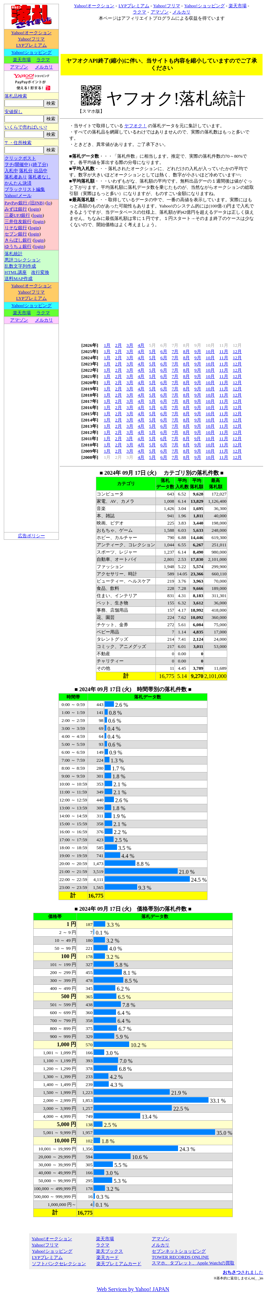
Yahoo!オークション (31, 32)
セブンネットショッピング (178, 1251)
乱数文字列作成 (20, 266)
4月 (141, 345)
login (34, 209)
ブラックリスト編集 (25, 189)
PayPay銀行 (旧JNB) (24, 202)
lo (49, 202)
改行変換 (40, 272)
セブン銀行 (16, 234)
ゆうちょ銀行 (18, 246)
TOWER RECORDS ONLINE (180, 1257)
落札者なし (39, 176)
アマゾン (19, 66)
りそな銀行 (16, 227)
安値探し (14, 111)
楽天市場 (22, 59)
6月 (163, 351)
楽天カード (107, 1257)
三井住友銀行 (18, 221)
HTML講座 (16, 272)
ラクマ (43, 59)
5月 (152, 351)
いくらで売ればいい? (26, 127)
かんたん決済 (18, 183)
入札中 (11, 170)
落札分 (26, 170)
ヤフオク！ (135, 125)
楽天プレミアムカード (118, 1263)
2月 (118, 345)
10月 (210, 351)
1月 (107, 345)
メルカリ (44, 66)
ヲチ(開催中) (17, 164)
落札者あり (16, 176)
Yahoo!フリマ (31, 38)
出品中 (40, 170)
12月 (237, 351)
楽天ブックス (109, 1251)
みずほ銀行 (16, 209)
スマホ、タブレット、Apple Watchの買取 (192, 1262)
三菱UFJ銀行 (17, 215)
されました (243, 1272)
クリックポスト (20, 158)
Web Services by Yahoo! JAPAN (133, 1289)
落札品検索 (16, 96)
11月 (223, 351)
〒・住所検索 (18, 142)
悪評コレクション (23, 259)
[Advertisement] (133, 589)
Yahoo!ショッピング (31, 52)
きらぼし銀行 (18, 240)
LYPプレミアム (31, 45)
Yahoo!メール (18, 195)
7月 (175, 351)
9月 (197, 351)
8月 (186, 351)
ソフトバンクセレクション (59, 1263)
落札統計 (14, 253)
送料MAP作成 (19, 278)
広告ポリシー (31, 535)
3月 (129, 345)
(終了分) (39, 164)
